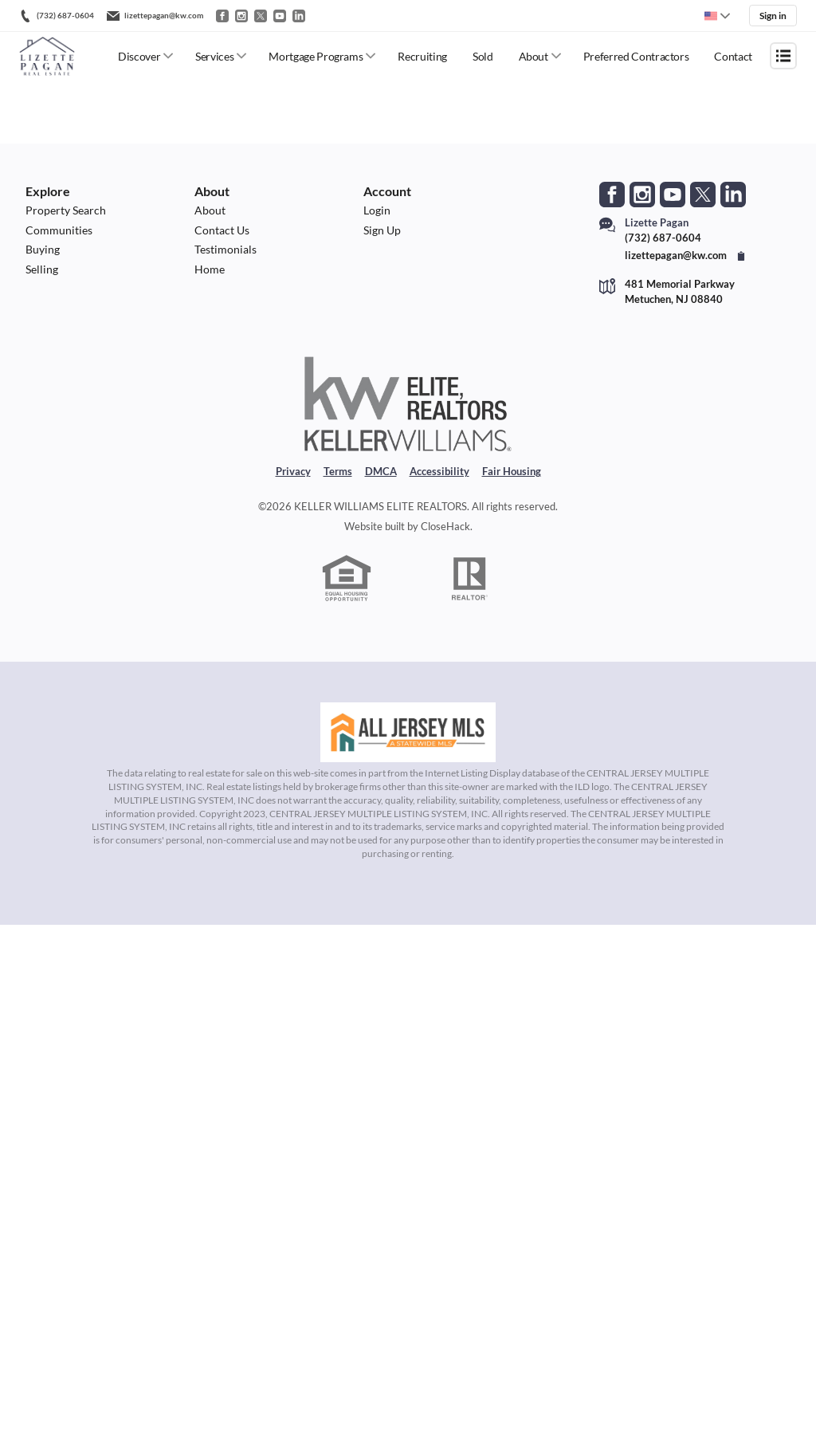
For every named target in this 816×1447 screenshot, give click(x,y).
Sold (483, 56)
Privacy (293, 480)
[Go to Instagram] (241, 16)
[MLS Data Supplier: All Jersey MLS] (408, 742)
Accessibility (439, 480)
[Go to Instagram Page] (642, 194)
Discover (139, 56)
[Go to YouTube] (279, 16)
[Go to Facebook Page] (612, 194)
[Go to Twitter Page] (703, 194)
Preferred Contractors (636, 56)
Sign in (773, 16)
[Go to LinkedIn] (298, 16)
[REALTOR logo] (470, 587)
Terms (338, 480)
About (533, 56)
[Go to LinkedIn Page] (733, 194)
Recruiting (422, 56)
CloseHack (445, 535)
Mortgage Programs (316, 56)
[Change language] (717, 16)
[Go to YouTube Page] (672, 194)
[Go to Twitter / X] (260, 16)
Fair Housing (511, 480)
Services (214, 56)
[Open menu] (783, 55)
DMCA (381, 480)
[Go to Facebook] (222, 16)
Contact (733, 56)
